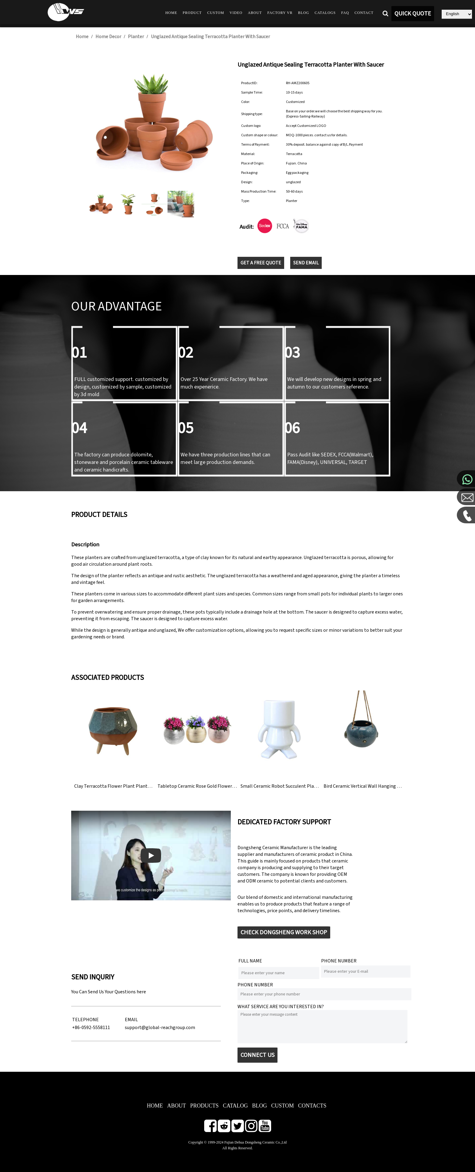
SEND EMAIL (306, 263)
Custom (215, 13)
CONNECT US (257, 1055)
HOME (155, 1106)
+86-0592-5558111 (91, 1027)
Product (192, 13)
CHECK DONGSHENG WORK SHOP (284, 932)
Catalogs (325, 13)
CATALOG (235, 1106)
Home (171, 13)
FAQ (345, 13)
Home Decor (108, 36)
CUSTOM (282, 1106)
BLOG (259, 1106)
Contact (364, 13)
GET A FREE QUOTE (261, 263)
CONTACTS (312, 1106)
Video (236, 13)
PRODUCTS (204, 1106)
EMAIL (131, 1019)
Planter (136, 36)
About (255, 13)
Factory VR (280, 13)
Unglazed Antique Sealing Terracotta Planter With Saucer (210, 36)
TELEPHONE (85, 1019)
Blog (303, 13)
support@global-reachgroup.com (160, 1027)
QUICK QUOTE (412, 13)
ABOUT (176, 1106)
